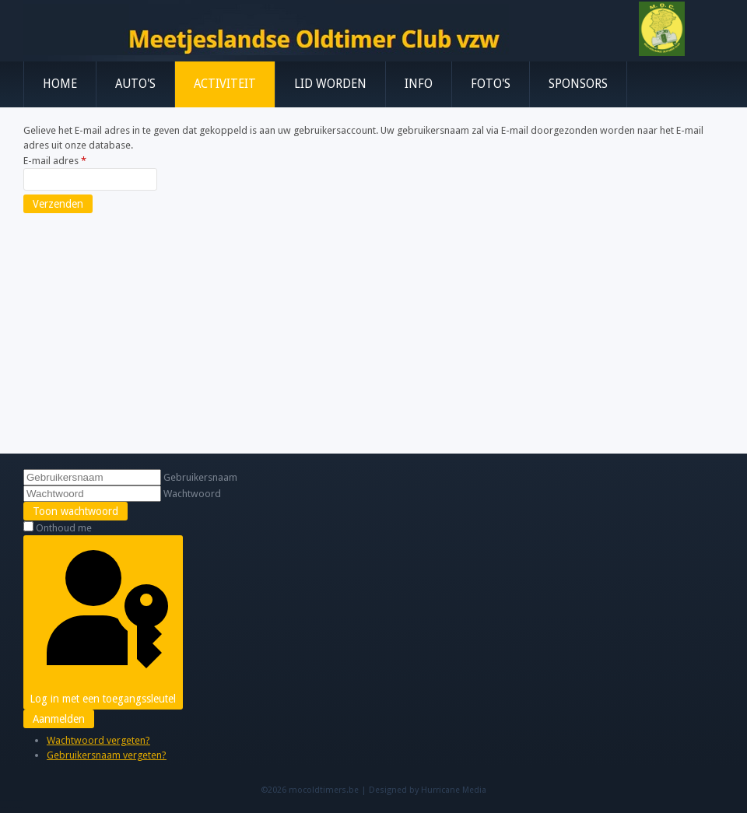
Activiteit (225, 84)
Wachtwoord (192, 493)
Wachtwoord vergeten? (98, 740)
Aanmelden (59, 719)
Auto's (135, 84)
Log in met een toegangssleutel (102, 623)
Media (474, 790)
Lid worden (330, 84)
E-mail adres (54, 160)
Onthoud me (64, 528)
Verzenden (58, 204)
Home (60, 84)
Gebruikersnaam (200, 477)
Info (419, 84)
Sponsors (578, 84)
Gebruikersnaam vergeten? (107, 755)
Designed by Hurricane (415, 790)
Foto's (490, 84)
